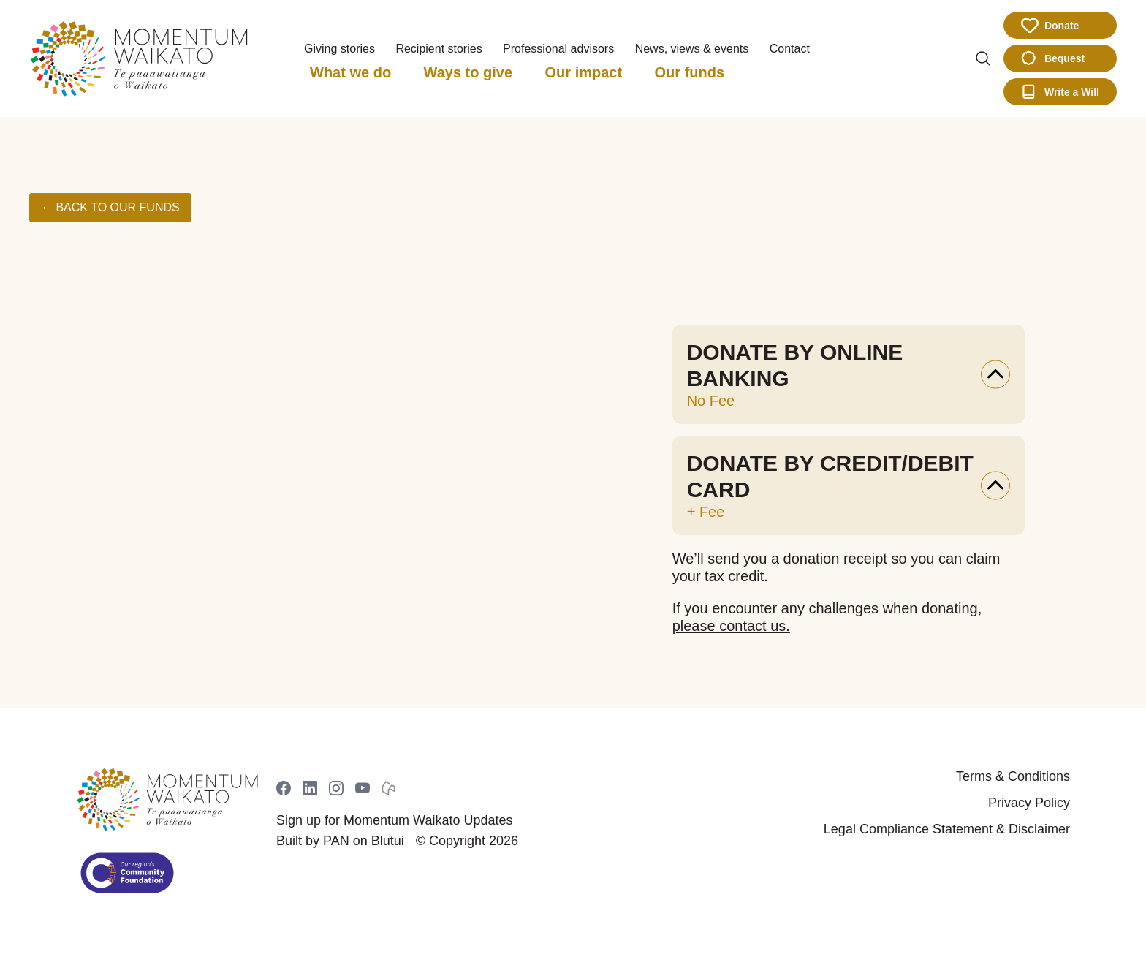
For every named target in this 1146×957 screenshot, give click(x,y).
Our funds (690, 72)
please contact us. (731, 626)
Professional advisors (558, 48)
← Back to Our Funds (110, 207)
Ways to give (468, 72)
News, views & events (692, 48)
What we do (350, 72)
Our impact (584, 72)
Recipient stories (438, 48)
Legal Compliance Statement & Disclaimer (947, 829)
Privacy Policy (1029, 802)
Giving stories (339, 48)
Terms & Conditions (1013, 776)
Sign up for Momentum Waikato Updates (394, 820)
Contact (790, 48)
